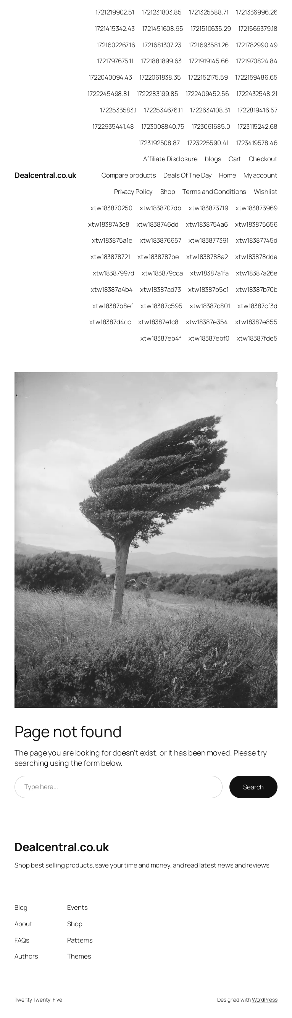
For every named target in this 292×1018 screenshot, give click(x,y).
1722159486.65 (256, 77)
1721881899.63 (161, 60)
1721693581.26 (209, 44)
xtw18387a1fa (209, 273)
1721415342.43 (115, 28)
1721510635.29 (210, 28)
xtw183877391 (209, 240)
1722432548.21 (256, 93)
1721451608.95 (162, 28)
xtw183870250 (111, 207)
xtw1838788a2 (207, 256)
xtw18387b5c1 (208, 289)
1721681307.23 (161, 44)
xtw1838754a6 (207, 224)
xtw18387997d (113, 273)
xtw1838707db (160, 207)
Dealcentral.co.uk (45, 175)
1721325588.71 (209, 12)
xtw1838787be (158, 256)
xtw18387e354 (207, 321)
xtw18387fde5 (257, 338)
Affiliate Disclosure (170, 158)
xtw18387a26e (256, 273)
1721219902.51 (114, 12)
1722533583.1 (118, 110)
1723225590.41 (208, 142)
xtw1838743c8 (108, 224)
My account (260, 175)
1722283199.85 (157, 93)
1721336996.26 (256, 12)
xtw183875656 (256, 224)
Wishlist (265, 191)
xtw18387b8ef (112, 305)
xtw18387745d (256, 240)
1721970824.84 (256, 60)
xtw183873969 (256, 207)
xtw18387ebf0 (209, 338)
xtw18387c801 (210, 305)
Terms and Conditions (214, 191)
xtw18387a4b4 (112, 289)
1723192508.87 (159, 142)
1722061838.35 (160, 77)
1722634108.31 (210, 110)
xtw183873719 (208, 207)
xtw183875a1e (112, 240)
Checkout (263, 158)
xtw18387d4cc (110, 321)
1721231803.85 (162, 12)
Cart (235, 158)
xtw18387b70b (256, 289)
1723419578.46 (256, 142)
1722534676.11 (163, 110)
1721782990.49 (256, 44)
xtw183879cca (162, 273)
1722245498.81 (108, 93)
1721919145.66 (209, 60)
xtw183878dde (256, 256)
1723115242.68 (257, 126)
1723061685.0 (211, 126)
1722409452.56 (207, 93)
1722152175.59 (208, 77)
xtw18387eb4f (160, 338)
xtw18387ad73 (160, 289)
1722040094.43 (110, 77)
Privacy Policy (133, 191)
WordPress (264, 999)
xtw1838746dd (158, 224)
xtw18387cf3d (257, 305)
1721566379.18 (257, 28)
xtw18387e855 (256, 321)
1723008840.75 (162, 126)
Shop (168, 191)
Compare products (129, 175)
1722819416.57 (257, 110)
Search (253, 787)
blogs (213, 158)
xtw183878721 (110, 256)
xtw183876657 (160, 240)
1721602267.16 (116, 44)
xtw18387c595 (161, 305)
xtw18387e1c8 (158, 321)
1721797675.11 (115, 60)
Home (227, 175)
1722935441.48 (113, 126)
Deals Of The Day (187, 175)
